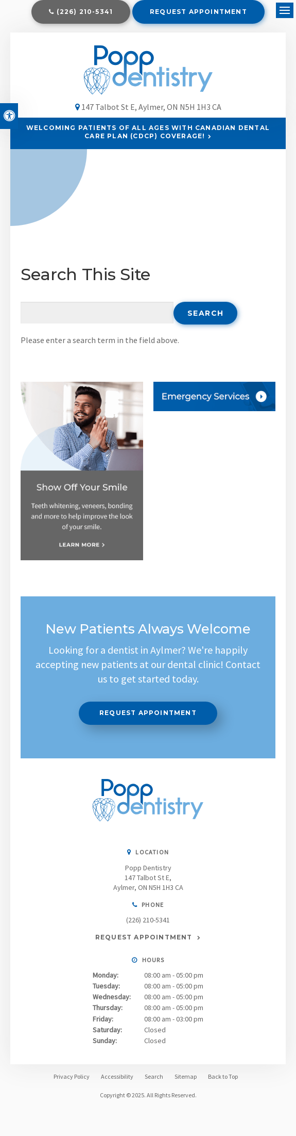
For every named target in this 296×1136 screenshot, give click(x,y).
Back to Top (223, 1076)
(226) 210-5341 (85, 11)
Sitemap (186, 1076)
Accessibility (117, 1076)
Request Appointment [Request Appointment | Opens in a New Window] (198, 11)
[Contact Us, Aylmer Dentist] (214, 396)
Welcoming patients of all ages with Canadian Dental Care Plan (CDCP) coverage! (148, 132)
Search (154, 1076)
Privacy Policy (72, 1076)
